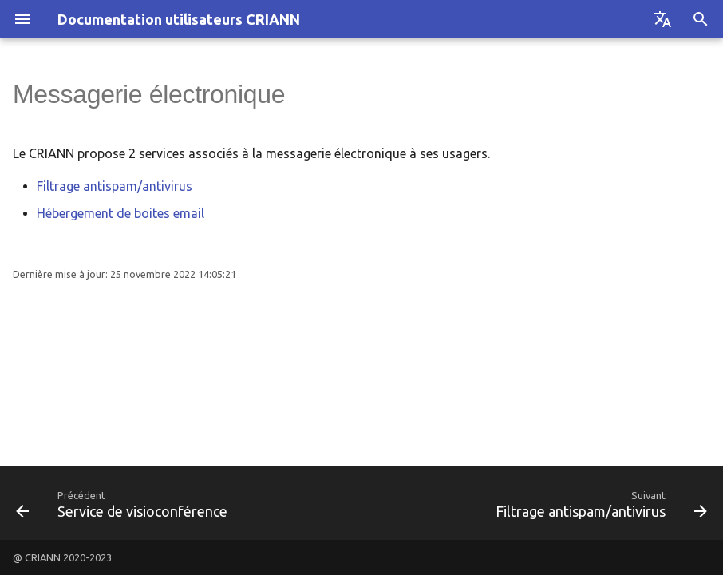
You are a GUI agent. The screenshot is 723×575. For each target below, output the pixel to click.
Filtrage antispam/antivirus (114, 186)
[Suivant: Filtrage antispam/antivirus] (598, 503)
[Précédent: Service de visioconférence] (124, 503)
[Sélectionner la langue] (662, 19)
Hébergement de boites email (120, 213)
